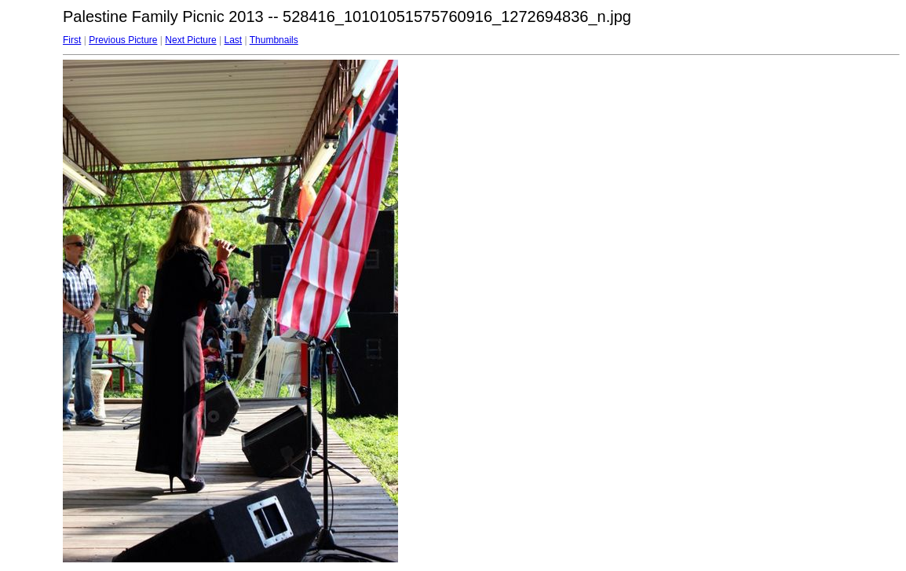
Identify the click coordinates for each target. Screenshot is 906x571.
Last (233, 40)
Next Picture (190, 40)
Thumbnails (274, 40)
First (72, 40)
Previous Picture (123, 40)
